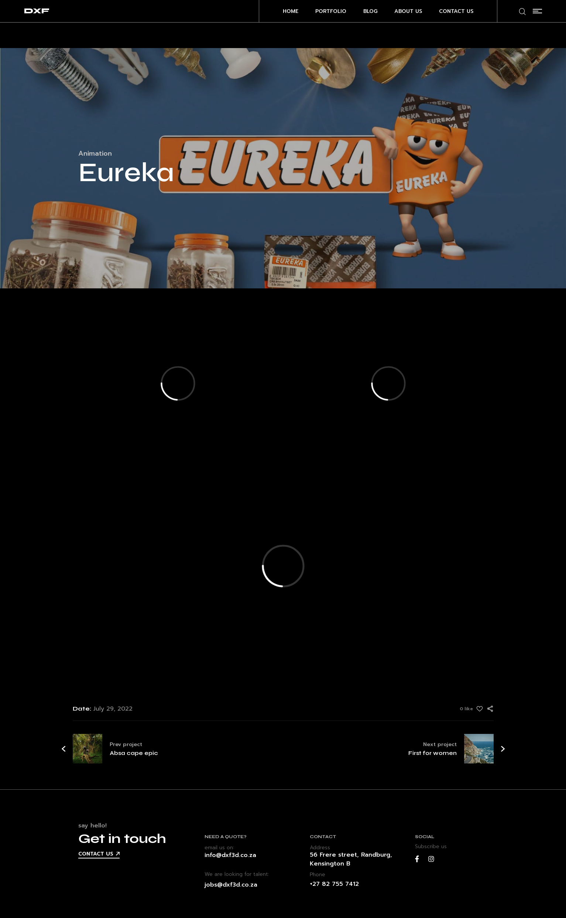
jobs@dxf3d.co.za (231, 884)
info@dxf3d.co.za (230, 855)
